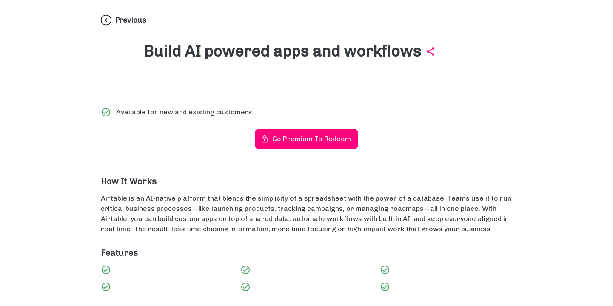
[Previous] (123, 20)
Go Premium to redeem (306, 139)
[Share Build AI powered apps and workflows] (430, 51)
